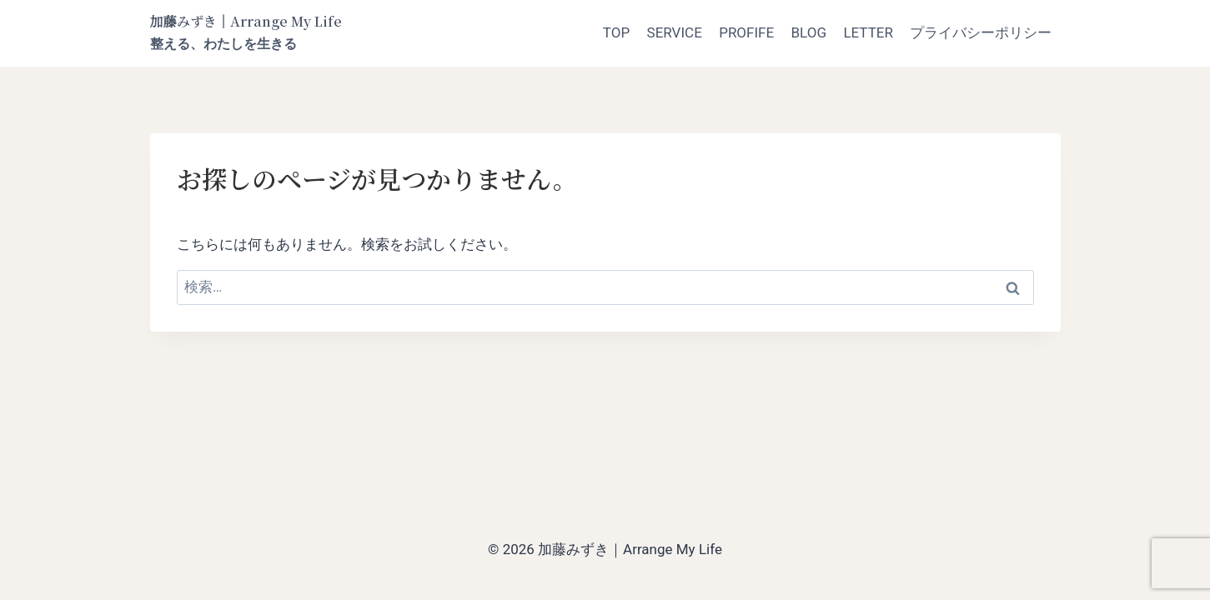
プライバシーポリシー (981, 32)
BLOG (808, 32)
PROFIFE (746, 32)
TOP (616, 32)
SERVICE (674, 32)
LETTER (868, 32)
